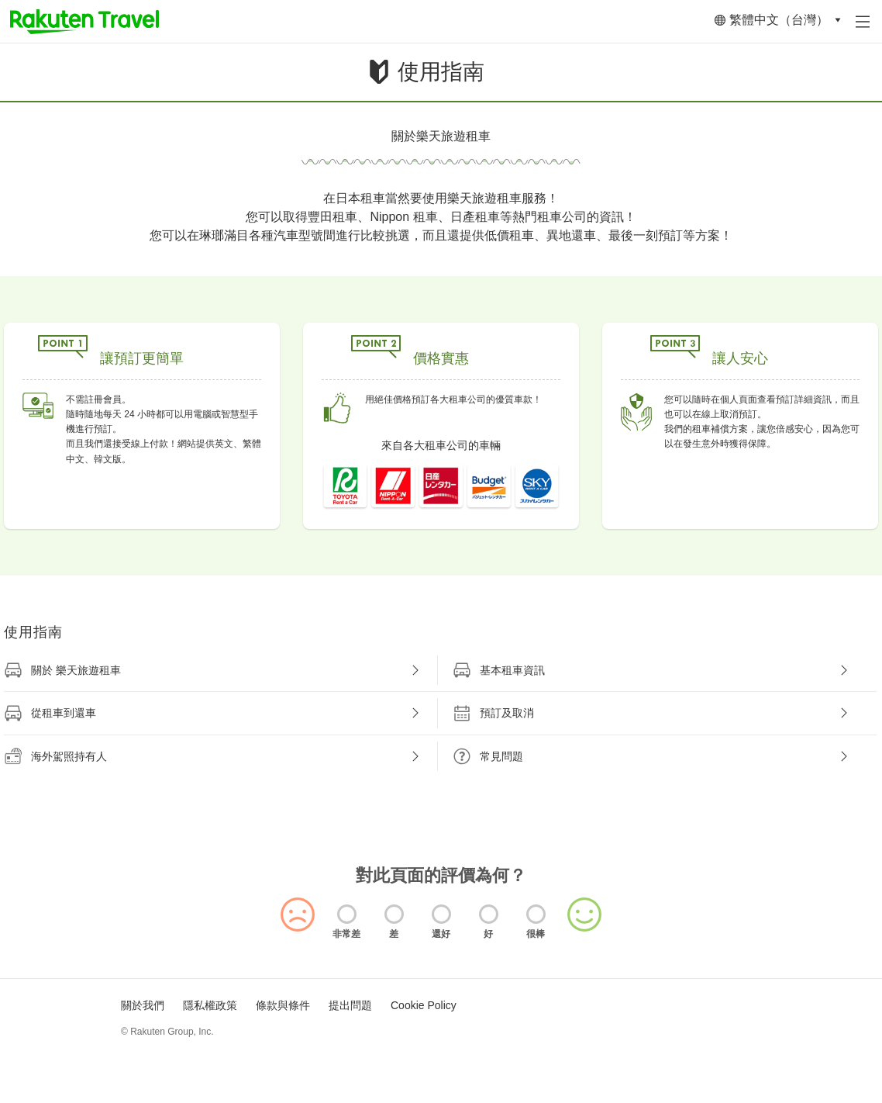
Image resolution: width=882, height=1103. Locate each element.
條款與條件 (283, 1005)
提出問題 (350, 1005)
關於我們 (142, 1005)
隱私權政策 (210, 1005)
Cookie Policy (424, 1005)
